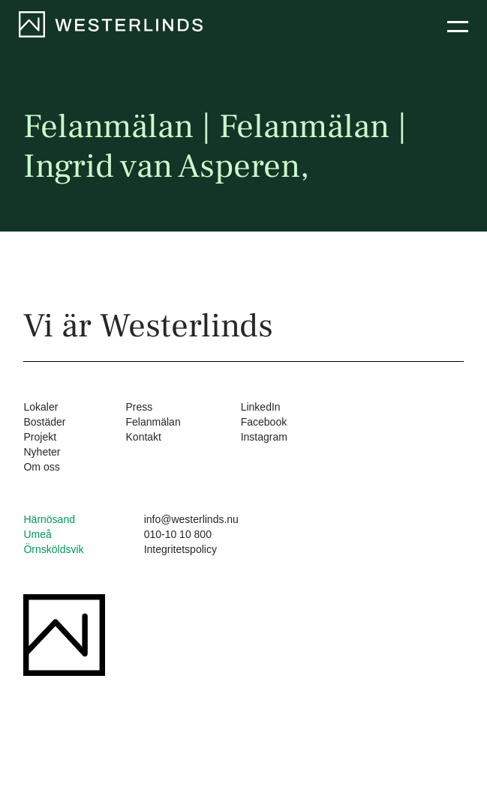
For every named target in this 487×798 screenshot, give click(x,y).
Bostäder (44, 422)
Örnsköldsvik (53, 549)
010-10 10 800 (178, 534)
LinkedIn (261, 407)
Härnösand (49, 519)
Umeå (37, 534)
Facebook (264, 422)
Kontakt (143, 437)
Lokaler (40, 407)
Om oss (41, 467)
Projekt (39, 437)
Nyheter (41, 452)
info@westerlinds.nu (191, 519)
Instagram (264, 437)
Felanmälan (153, 422)
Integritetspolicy (180, 549)
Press (139, 407)
